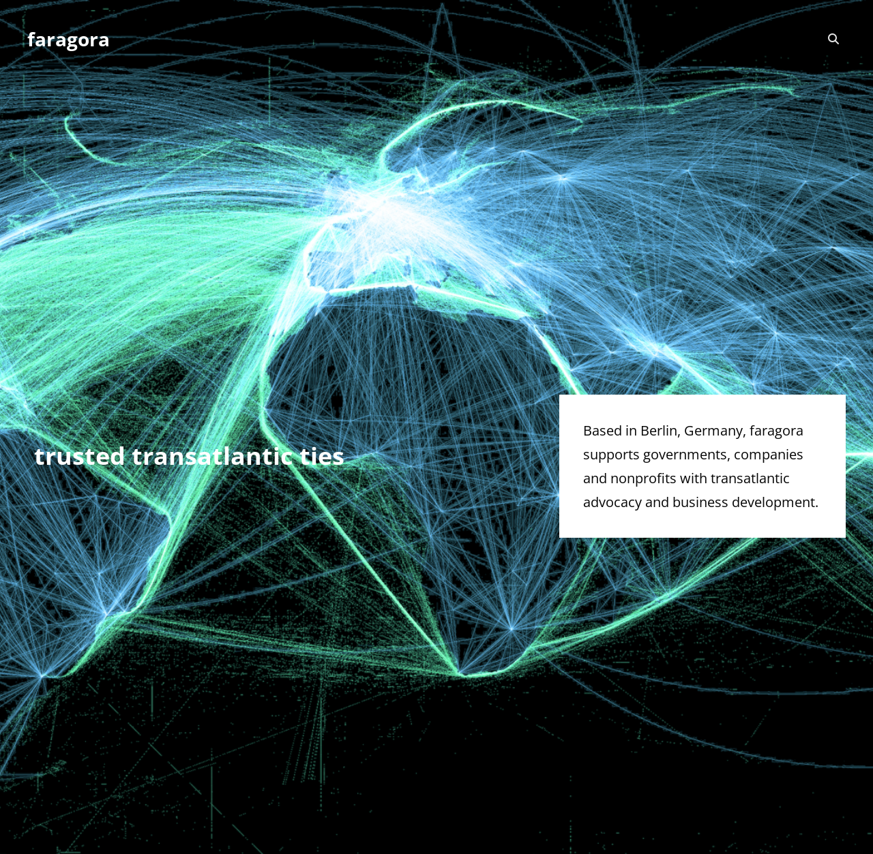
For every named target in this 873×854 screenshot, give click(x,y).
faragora (68, 39)
